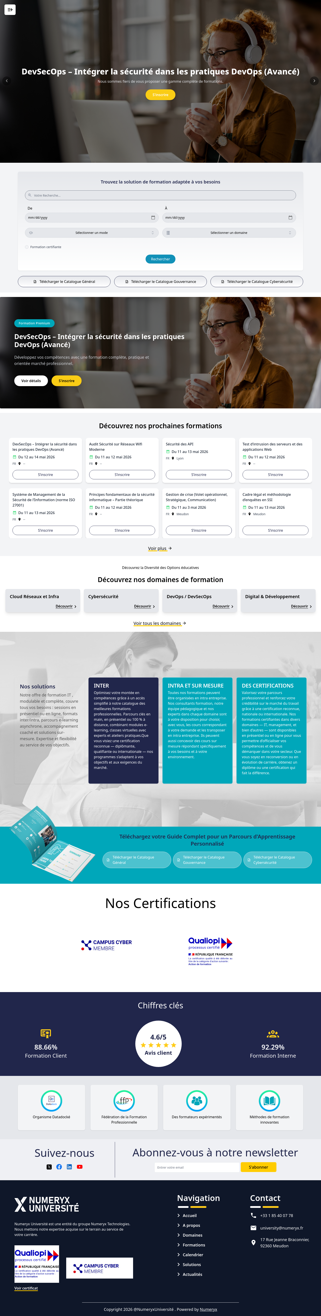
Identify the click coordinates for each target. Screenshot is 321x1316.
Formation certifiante (45, 247)
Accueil (190, 1215)
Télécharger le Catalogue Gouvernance (160, 281)
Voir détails (31, 380)
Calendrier (193, 1254)
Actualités (192, 1274)
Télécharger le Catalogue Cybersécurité (257, 281)
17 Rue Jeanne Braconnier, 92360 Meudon (284, 1242)
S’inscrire (45, 474)
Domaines (192, 1235)
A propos (191, 1225)
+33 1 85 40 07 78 (276, 1215)
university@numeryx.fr (281, 1228)
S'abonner (258, 1167)
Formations (194, 1245)
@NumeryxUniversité (154, 1309)
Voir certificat (26, 1288)
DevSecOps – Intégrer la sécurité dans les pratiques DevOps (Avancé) (161, 71)
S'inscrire (161, 94)
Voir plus (160, 548)
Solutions (192, 1264)
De (30, 208)
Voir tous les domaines (160, 623)
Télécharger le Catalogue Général (64, 281)
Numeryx (208, 1309)
